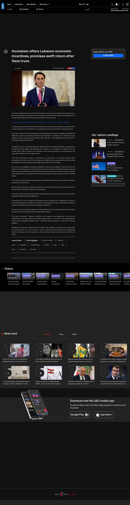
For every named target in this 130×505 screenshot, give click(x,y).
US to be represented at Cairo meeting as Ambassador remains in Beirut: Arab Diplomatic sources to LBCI (115, 169)
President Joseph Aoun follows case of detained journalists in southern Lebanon (81, 383)
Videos (8, 269)
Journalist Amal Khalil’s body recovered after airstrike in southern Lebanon (49, 360)
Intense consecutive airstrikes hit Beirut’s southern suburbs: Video (57, 283)
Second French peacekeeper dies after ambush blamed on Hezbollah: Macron (114, 382)
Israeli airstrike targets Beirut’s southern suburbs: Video (43, 283)
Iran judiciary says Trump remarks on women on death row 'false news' (115, 180)
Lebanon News (111, 163)
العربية (87, 9)
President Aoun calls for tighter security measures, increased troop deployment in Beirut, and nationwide (114, 360)
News (9, 4)
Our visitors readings (105, 135)
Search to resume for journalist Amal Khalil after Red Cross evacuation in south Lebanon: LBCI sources (15, 360)
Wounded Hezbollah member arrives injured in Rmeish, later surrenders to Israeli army (80, 360)
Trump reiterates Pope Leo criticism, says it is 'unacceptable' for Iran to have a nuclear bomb (116, 144)
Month (75, 334)
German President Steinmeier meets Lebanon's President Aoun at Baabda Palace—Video (101, 283)
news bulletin (31, 4)
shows (39, 9)
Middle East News (112, 175)
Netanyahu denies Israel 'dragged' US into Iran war (115, 155)
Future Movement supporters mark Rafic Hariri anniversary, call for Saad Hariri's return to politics (115, 283)
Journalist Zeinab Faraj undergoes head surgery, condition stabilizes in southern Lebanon (16, 383)
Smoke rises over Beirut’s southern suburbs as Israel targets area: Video (86, 283)
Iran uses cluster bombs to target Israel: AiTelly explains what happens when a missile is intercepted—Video (13, 283)
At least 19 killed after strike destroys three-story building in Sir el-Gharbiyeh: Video (28, 283)
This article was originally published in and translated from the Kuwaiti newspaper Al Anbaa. (41, 122)
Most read (10, 333)
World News (110, 140)
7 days (61, 334)
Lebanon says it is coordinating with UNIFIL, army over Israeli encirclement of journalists (48, 383)
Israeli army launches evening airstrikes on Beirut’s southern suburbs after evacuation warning (71, 283)
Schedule (24, 9)
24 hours (47, 334)
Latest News (19, 4)
